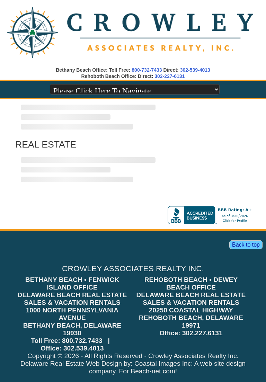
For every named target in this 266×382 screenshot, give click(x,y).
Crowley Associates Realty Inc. (193, 355)
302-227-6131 (169, 76)
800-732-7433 (147, 70)
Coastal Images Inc (162, 363)
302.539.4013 (83, 348)
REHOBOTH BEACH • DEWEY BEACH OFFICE (191, 283)
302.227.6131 (202, 333)
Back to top (246, 245)
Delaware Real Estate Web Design (71, 363)
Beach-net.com (153, 371)
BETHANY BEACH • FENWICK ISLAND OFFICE (72, 283)
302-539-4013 (195, 70)
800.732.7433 (82, 340)
